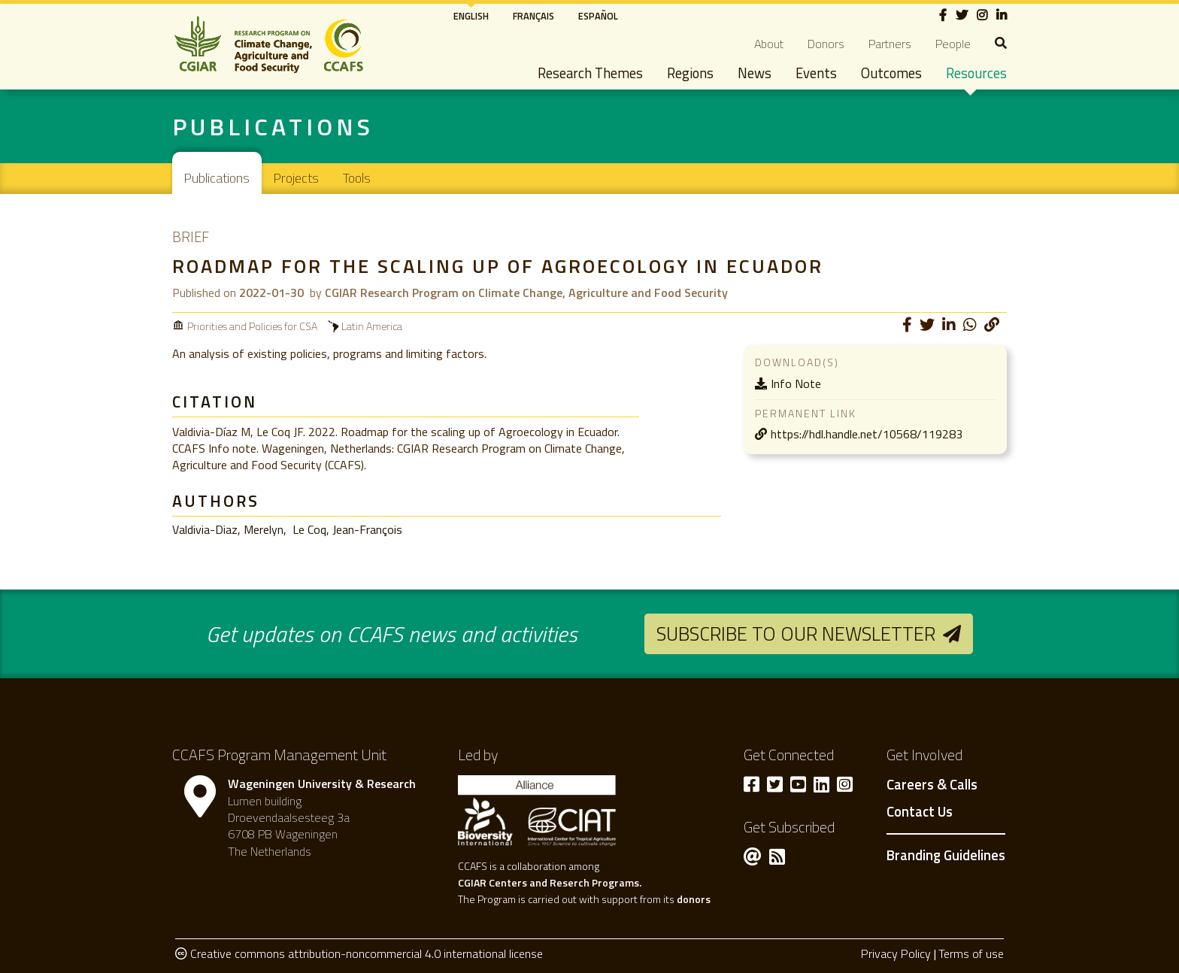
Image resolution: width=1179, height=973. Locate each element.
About (768, 44)
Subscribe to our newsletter (795, 633)
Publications (217, 178)
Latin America (371, 326)
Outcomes (891, 72)
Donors (826, 44)
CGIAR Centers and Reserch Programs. (549, 882)
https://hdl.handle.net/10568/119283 (866, 434)
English (471, 15)
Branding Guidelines (946, 854)
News (754, 72)
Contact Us (920, 812)
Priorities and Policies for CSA (252, 326)
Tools (357, 178)
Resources (976, 72)
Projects (296, 178)
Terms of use (971, 953)
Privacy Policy (896, 953)
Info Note (796, 383)
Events (816, 72)
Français (533, 15)
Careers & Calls (932, 785)
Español (598, 15)
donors (694, 899)
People (953, 44)
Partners (889, 44)
